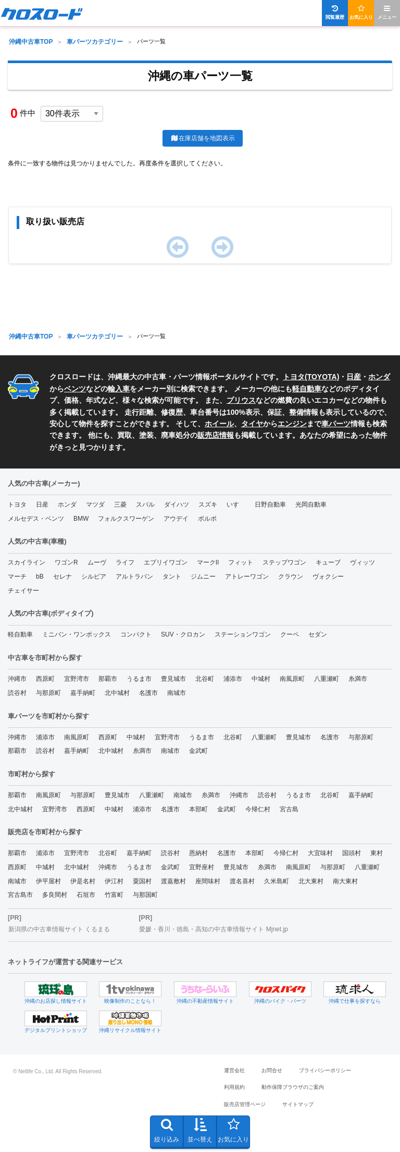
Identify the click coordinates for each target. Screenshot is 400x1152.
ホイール (219, 423)
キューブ (328, 562)
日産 (353, 377)
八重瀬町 (326, 678)
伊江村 (114, 881)
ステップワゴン (284, 562)
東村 (376, 853)
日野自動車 (270, 504)
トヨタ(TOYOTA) (311, 377)
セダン (317, 634)
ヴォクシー (328, 576)
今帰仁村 (257, 809)
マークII (208, 562)
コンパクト (136, 634)
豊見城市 (173, 678)
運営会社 (234, 1070)
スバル (145, 504)
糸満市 (357, 678)
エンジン (292, 423)
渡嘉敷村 (173, 881)
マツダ (95, 504)
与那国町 (145, 894)
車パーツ (336, 423)
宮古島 (289, 809)
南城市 (176, 693)
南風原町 (292, 678)
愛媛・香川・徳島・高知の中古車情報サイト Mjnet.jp (213, 929)
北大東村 (310, 881)
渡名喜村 (242, 881)
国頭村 (351, 853)
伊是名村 (82, 881)
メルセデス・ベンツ (36, 518)
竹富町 (114, 894)
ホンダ (379, 377)
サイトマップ (298, 1104)
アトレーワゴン (247, 576)
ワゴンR (66, 562)
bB (40, 576)
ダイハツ (176, 504)
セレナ (62, 576)
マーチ (17, 576)
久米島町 (276, 881)
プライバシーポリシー (325, 1070)
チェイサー (23, 590)
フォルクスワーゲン (126, 518)
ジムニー (203, 576)
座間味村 (207, 881)
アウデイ (176, 518)
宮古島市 (20, 894)
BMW (81, 518)
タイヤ (252, 423)
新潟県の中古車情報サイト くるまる (59, 929)
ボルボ (207, 518)
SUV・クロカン (183, 634)
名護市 (148, 693)
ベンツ (75, 389)
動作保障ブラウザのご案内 (292, 1087)
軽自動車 (306, 389)
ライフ (125, 562)
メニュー (387, 12)
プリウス (241, 400)
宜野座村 (201, 867)
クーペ (289, 634)
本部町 (198, 809)
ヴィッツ (362, 562)
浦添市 (232, 678)
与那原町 (48, 693)
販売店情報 (215, 435)
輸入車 (119, 389)
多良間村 (54, 894)
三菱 (120, 504)
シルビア (93, 576)
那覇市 (107, 678)
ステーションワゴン (243, 634)
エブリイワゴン (166, 562)
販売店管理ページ (245, 1104)
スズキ (207, 504)
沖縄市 (17, 678)
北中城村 (117, 693)
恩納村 (198, 853)
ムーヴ (97, 562)
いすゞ (236, 504)
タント (171, 576)
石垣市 (86, 894)
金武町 (198, 750)
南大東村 (345, 881)
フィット (240, 562)
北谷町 (204, 678)
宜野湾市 (76, 678)
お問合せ (271, 1070)
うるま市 (139, 678)
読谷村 (17, 693)
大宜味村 (320, 853)
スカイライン (26, 562)
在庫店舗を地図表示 (202, 138)
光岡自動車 (311, 504)
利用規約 (234, 1087)
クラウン (290, 576)
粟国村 (142, 881)
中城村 (261, 678)
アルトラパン (134, 576)
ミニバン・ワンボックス (76, 634)
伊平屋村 (48, 881)
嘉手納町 (82, 693)
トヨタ (17, 504)
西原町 (45, 678)
